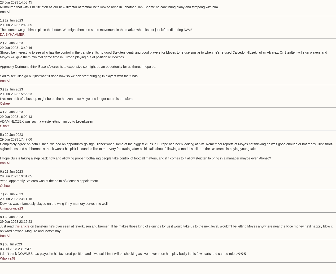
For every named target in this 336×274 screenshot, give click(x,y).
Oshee (5, 103)
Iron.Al (4, 81)
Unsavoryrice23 (11, 208)
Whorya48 (7, 258)
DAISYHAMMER (12, 34)
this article (21, 226)
